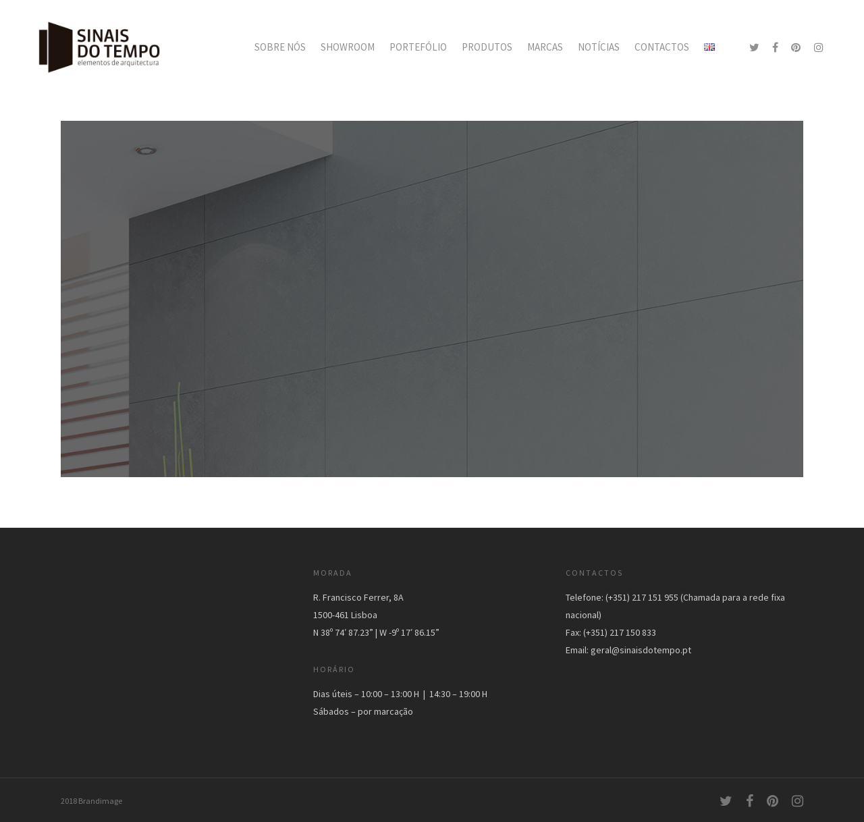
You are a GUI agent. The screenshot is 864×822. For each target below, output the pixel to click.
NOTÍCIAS (599, 46)
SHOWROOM (348, 46)
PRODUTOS (487, 46)
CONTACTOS (661, 46)
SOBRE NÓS (280, 46)
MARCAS (545, 46)
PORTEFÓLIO (418, 46)
